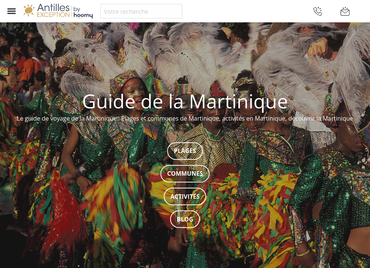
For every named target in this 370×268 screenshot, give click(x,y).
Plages (185, 151)
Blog (185, 219)
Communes (185, 174)
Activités (185, 196)
